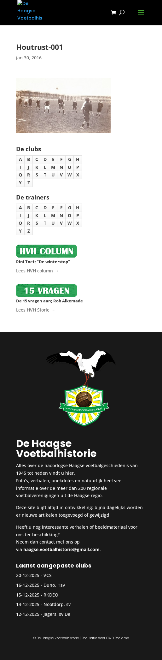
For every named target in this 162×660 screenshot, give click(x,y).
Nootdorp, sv (57, 604)
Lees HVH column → (37, 271)
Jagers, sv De (56, 614)
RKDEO (50, 595)
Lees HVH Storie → (35, 310)
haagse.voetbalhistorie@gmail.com (61, 549)
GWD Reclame (117, 638)
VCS (47, 575)
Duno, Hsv (54, 585)
